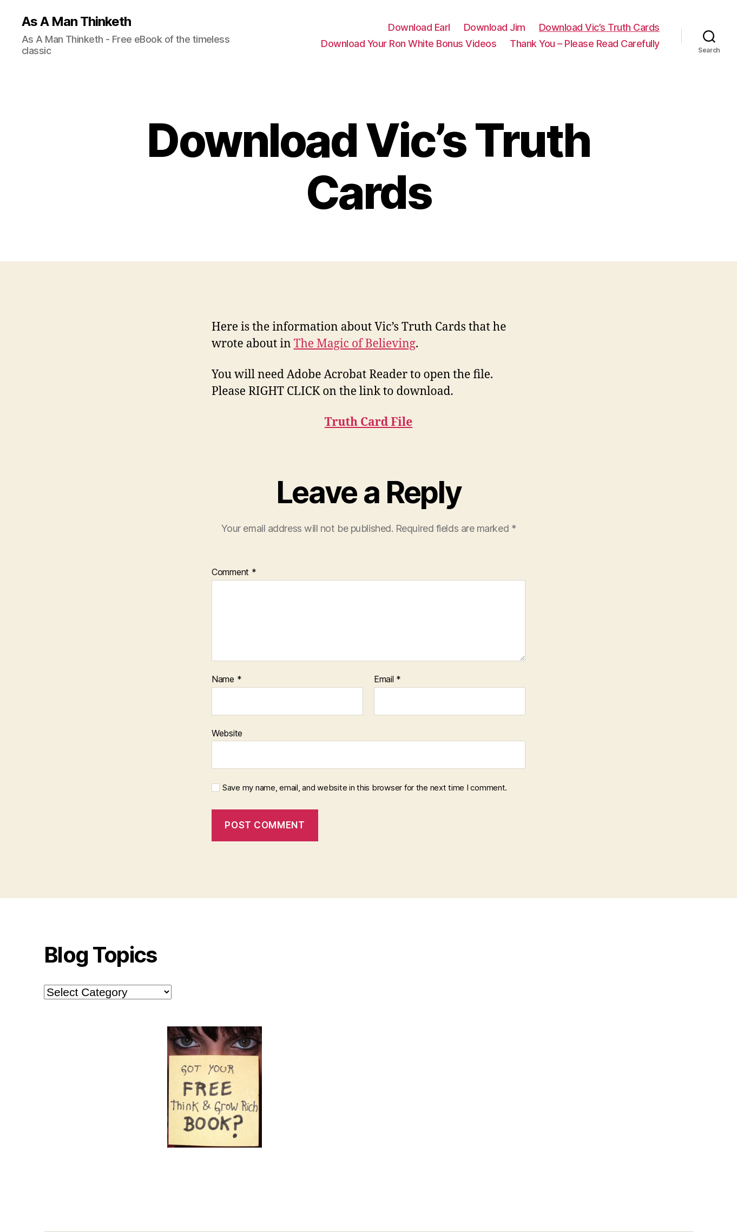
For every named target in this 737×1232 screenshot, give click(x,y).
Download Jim (494, 27)
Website (227, 733)
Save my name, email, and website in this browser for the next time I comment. (364, 788)
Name (226, 679)
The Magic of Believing (355, 344)
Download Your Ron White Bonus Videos (408, 43)
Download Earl (419, 27)
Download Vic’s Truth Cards (599, 27)
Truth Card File (368, 422)
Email (387, 679)
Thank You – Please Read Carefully (585, 43)
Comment (234, 572)
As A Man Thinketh (76, 21)
